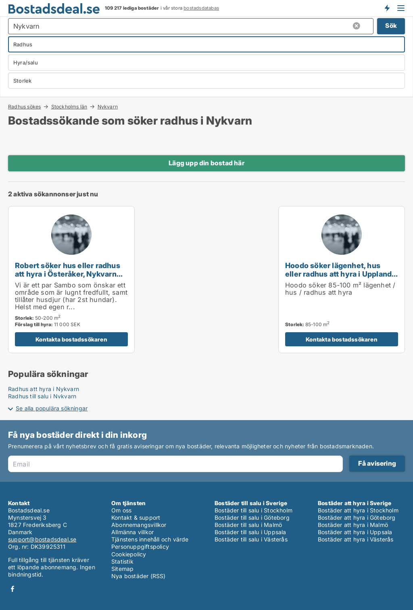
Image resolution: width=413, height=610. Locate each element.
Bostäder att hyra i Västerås (356, 539)
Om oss (121, 510)
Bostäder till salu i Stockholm (253, 510)
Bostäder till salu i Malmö (248, 524)
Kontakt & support (135, 517)
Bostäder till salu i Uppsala (250, 532)
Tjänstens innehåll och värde (150, 539)
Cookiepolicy (128, 554)
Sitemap (122, 568)
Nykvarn (108, 106)
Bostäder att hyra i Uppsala (355, 532)
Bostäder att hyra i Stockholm (358, 510)
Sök (391, 25)
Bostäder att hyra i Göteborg (357, 517)
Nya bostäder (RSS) (138, 576)
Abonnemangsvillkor (139, 524)
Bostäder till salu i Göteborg (252, 517)
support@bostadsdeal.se (42, 539)
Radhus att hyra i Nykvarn (43, 388)
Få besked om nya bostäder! (386, 8)
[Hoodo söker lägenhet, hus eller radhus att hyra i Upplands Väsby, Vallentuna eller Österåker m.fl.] (342, 279)
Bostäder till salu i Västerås (251, 539)
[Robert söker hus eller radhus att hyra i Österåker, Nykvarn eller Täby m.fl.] (71, 279)
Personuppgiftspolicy (140, 546)
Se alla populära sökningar (52, 408)
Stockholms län (69, 106)
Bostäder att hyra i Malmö (353, 524)
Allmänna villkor (132, 532)
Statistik (122, 561)
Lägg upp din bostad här (206, 163)
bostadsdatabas (201, 8)
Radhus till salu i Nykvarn (42, 396)
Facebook (12, 589)
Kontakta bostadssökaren (71, 339)
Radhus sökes (24, 106)
